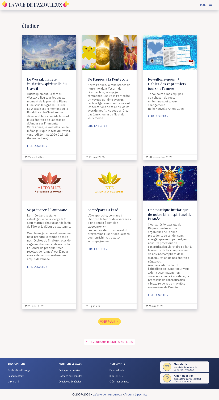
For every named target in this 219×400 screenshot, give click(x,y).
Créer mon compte (119, 381)
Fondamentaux (16, 376)
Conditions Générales (70, 381)
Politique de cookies (69, 370)
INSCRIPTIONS (16, 363)
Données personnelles (70, 376)
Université (13, 381)
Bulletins (116, 376)
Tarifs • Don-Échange (19, 370)
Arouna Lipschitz (135, 394)
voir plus (107, 321)
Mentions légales (70, 363)
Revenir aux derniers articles (111, 342)
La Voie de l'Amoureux (107, 394)
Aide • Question (183, 376)
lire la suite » (37, 146)
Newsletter (181, 364)
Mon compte (117, 363)
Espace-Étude (117, 370)
